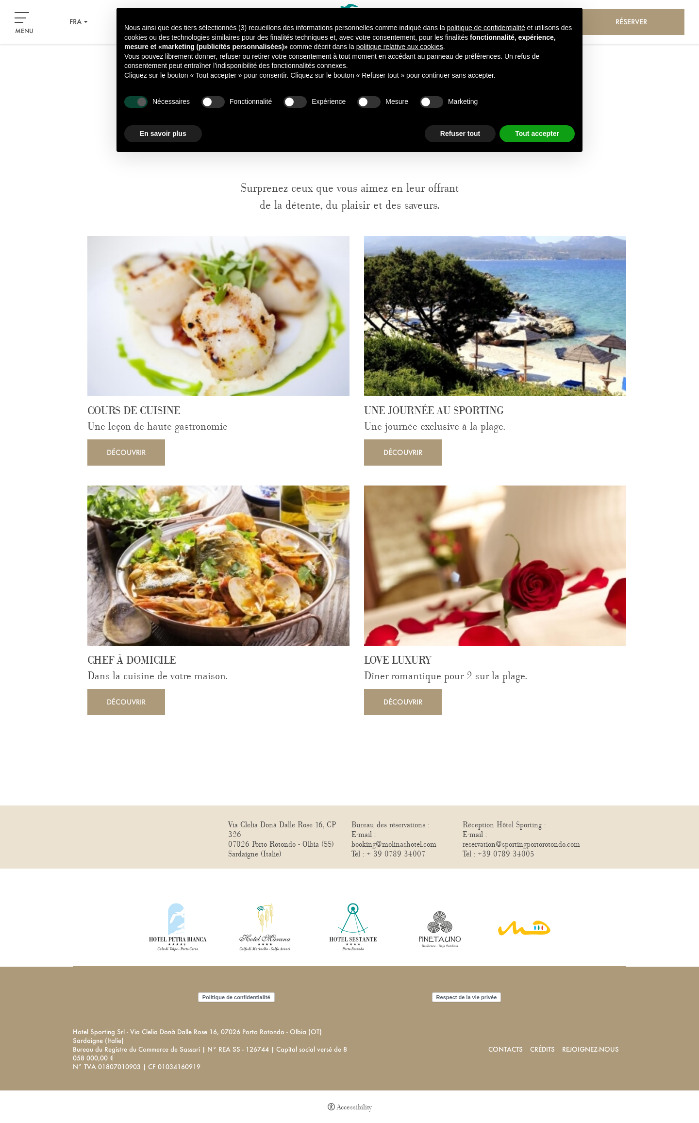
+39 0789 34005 (506, 854)
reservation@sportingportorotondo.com (521, 844)
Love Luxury (398, 660)
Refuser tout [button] (460, 133)
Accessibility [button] (354, 1107)
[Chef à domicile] (218, 566)
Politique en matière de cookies (353, 996)
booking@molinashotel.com (393, 844)
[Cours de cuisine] (218, 316)
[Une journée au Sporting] (495, 316)
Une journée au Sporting (434, 411)
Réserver (631, 21)
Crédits (542, 1049)
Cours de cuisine (133, 411)
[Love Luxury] (495, 566)
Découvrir (126, 452)
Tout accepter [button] (537, 133)
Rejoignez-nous (590, 1049)
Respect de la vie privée (466, 997)
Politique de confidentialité (236, 997)
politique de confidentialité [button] (486, 28)
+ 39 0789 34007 (396, 854)
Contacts (505, 1049)
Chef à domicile (131, 660)
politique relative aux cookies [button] (399, 46)
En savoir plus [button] (163, 133)
